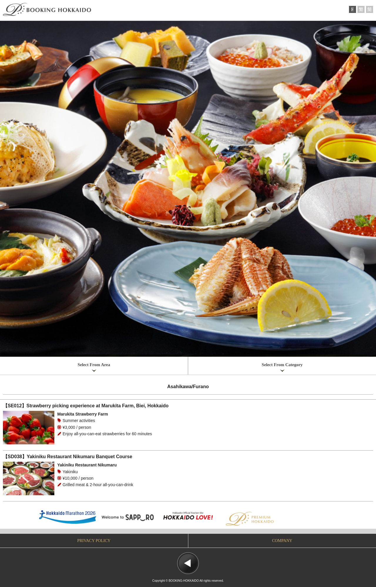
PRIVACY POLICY (93, 540)
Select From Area (94, 364)
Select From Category (282, 364)
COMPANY (282, 540)
